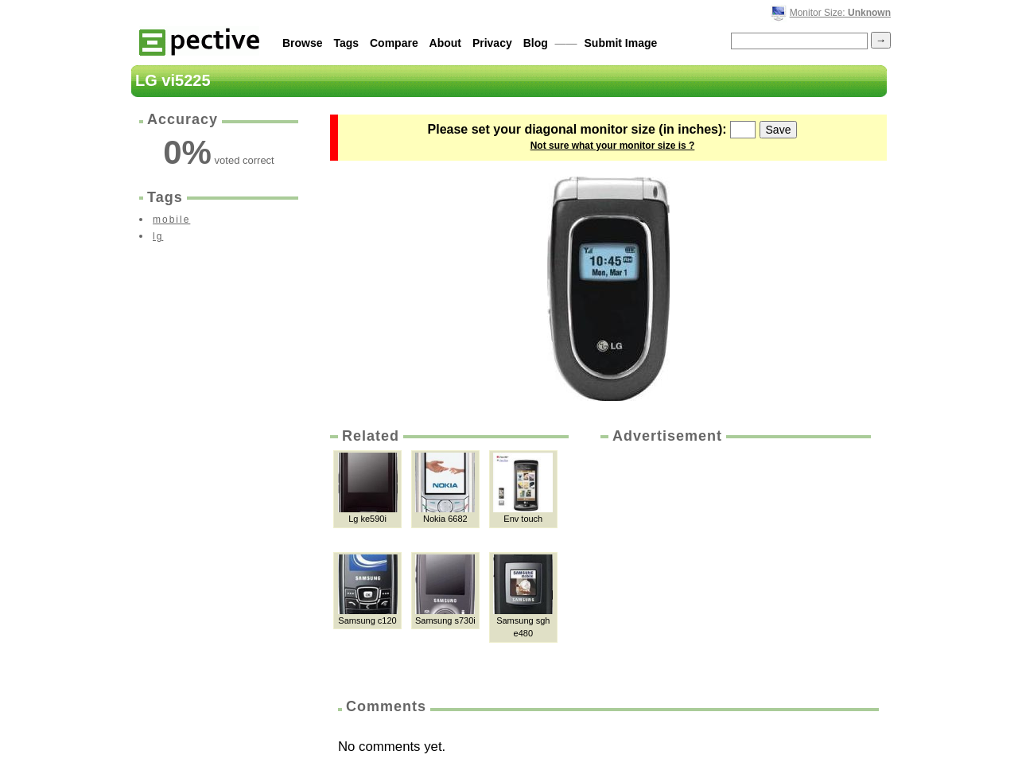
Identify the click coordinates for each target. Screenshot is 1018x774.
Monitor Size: (840, 12)
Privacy (492, 43)
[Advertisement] (734, 565)
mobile (171, 219)
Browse (302, 43)
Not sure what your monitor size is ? (612, 145)
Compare (394, 43)
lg (158, 236)
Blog (535, 43)
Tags (346, 43)
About (445, 43)
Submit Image (621, 43)
